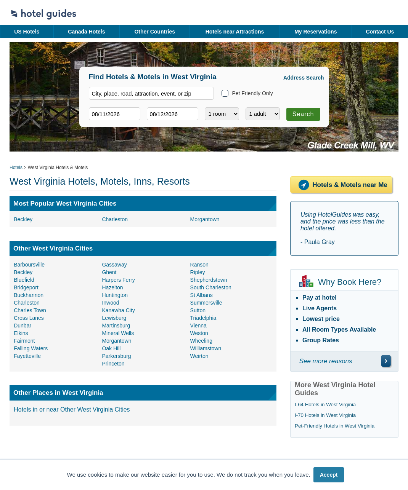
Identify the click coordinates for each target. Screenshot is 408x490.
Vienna (198, 325)
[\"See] (386, 361)
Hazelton (112, 287)
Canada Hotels (86, 32)
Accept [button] (329, 475)
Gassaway (114, 265)
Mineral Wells (118, 333)
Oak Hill (111, 348)
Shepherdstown (208, 280)
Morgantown (205, 219)
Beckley (23, 219)
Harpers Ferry (118, 280)
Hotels (16, 167)
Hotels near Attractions (235, 32)
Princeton (113, 364)
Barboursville (29, 265)
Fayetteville (27, 356)
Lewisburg (114, 318)
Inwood (110, 303)
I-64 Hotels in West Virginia (325, 404)
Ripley (197, 272)
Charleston (115, 219)
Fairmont (24, 341)
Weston (199, 333)
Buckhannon (28, 295)
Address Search (303, 78)
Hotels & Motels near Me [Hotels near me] (341, 185)
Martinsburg (116, 325)
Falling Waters (31, 348)
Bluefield (24, 280)
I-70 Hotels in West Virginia (325, 415)
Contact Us (380, 32)
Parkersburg (116, 356)
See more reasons (325, 361)
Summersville (206, 303)
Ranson (199, 265)
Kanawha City (118, 310)
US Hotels (26, 32)
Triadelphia (203, 318)
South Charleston (210, 287)
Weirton (199, 356)
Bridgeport (26, 287)
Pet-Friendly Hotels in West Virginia (334, 426)
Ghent (109, 272)
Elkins (21, 333)
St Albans (201, 295)
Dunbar (22, 325)
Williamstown (206, 348)
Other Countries (154, 32)
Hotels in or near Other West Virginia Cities (72, 409)
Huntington (115, 295)
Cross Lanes (29, 318)
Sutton (198, 310)
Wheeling (201, 341)
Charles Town (30, 310)
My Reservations (315, 32)
